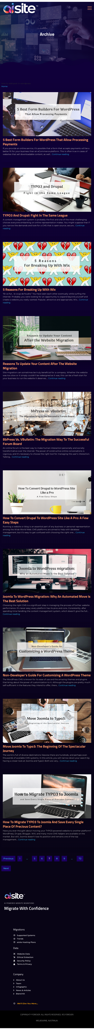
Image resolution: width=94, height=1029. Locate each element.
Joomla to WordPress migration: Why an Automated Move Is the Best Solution (46, 598)
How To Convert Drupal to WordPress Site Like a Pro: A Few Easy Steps (46, 520)
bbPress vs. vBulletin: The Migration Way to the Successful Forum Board (46, 441)
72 (80, 858)
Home (4, 86)
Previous (8, 858)
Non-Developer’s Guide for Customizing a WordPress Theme (47, 675)
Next (6, 868)
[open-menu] (90, 8)
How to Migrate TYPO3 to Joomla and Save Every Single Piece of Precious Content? (43, 824)
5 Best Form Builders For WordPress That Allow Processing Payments (45, 142)
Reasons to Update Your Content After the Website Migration (40, 365)
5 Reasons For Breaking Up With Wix (29, 289)
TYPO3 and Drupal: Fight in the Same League (35, 215)
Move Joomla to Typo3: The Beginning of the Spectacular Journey (44, 748)
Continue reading (60, 154)
